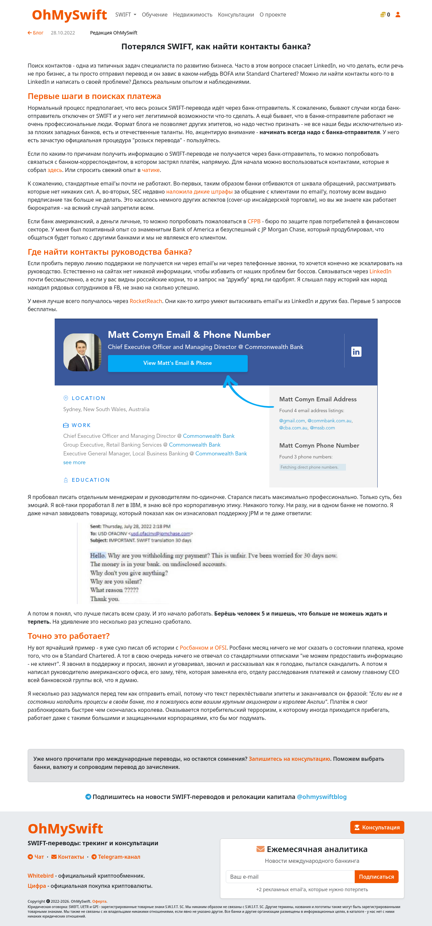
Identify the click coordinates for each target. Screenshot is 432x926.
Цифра (37, 886)
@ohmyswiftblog (322, 797)
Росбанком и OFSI (203, 647)
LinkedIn (381, 271)
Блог (36, 32)
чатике (151, 170)
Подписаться (376, 876)
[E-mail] (290, 876)
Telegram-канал (115, 856)
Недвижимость (193, 14)
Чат (36, 856)
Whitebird (41, 875)
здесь (55, 170)
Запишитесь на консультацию (289, 758)
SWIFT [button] (123, 14)
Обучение (154, 14)
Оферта (99, 901)
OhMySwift (69, 14)
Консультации (236, 14)
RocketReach (146, 301)
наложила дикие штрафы (199, 191)
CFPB (254, 221)
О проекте (273, 14)
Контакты (67, 856)
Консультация (377, 827)
